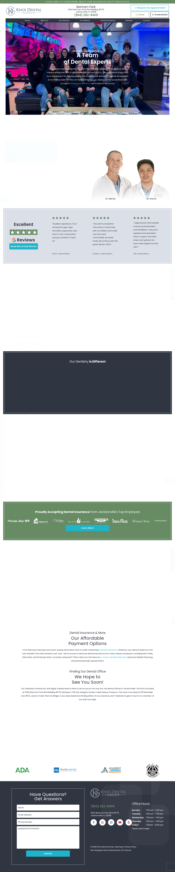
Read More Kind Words (23, 246)
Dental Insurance (108, 20)
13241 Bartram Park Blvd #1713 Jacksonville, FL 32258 (105, 814)
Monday (136, 810)
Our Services (64, 20)
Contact (146, 20)
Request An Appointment (150, 8)
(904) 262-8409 (86, 15)
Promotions (160, 14)
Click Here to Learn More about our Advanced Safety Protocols (87, 1)
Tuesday (136, 813)
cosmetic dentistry (108, 650)
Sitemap (119, 846)
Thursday (136, 821)
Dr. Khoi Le (151, 198)
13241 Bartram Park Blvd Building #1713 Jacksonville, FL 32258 (86, 10)
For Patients (85, 20)
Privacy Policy (130, 846)
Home (27, 20)
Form (140, 14)
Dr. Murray (110, 198)
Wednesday (138, 817)
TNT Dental (126, 850)
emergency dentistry (80, 83)
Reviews (129, 20)
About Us (44, 20)
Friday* (135, 824)
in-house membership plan (113, 657)
